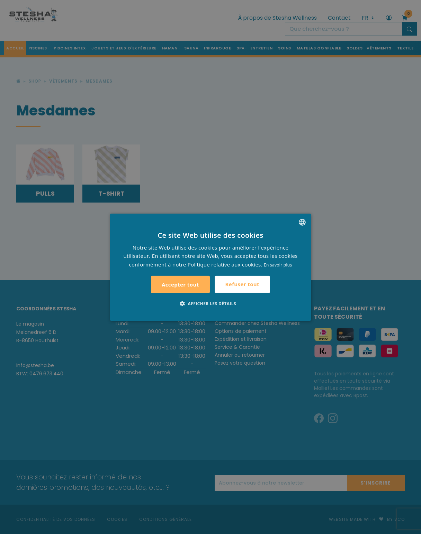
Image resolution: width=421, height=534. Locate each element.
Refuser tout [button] (242, 284)
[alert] (210, 267)
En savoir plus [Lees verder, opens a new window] (278, 265)
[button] (210, 303)
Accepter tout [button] (180, 284)
